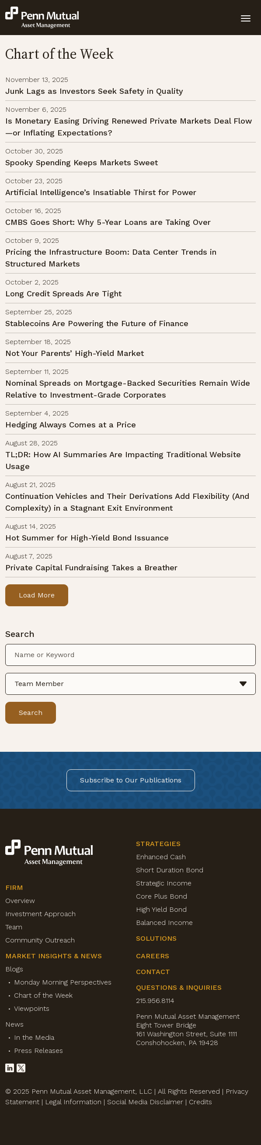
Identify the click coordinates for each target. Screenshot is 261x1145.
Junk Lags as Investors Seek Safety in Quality (94, 91)
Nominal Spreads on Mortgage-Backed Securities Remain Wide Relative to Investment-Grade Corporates (127, 388)
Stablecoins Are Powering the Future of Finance (96, 323)
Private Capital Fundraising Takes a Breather (91, 567)
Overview (20, 900)
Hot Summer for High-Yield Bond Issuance (87, 537)
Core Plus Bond (161, 896)
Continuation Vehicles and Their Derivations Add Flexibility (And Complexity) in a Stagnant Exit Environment (127, 501)
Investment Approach (40, 914)
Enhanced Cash (161, 857)
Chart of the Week (43, 995)
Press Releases (38, 1050)
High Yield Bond (161, 909)
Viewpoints (31, 1008)
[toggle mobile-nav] (246, 17)
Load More (37, 595)
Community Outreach (40, 940)
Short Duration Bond (169, 870)
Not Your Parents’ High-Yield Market (74, 353)
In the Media (34, 1037)
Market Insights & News (53, 956)
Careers (152, 956)
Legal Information (73, 1102)
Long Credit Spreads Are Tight (63, 293)
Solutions (156, 938)
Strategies (158, 843)
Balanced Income (164, 922)
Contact (153, 971)
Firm (14, 887)
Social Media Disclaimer (145, 1102)
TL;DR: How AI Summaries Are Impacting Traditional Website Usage (123, 460)
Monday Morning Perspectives (62, 982)
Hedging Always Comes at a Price (70, 424)
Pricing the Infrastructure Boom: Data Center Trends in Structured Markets (110, 257)
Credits (200, 1102)
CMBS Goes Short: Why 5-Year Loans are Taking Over (108, 222)
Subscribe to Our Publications (130, 780)
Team (13, 927)
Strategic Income (163, 883)
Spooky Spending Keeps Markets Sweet (81, 162)
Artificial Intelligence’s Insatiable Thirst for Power (100, 192)
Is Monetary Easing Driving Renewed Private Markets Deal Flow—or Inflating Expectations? (128, 126)
